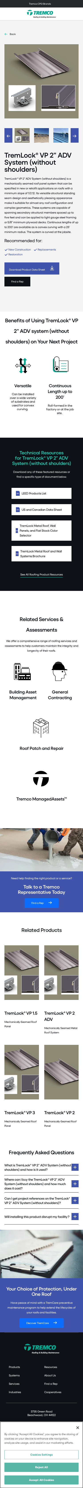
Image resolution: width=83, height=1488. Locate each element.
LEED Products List (41, 493)
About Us (50, 1375)
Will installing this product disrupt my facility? (36, 1217)
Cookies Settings (41, 1457)
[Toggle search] (77, 13)
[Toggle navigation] (41, 3)
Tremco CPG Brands (40, 3)
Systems (14, 1375)
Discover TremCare (37, 1323)
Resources (50, 1367)
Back (13, 34)
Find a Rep (17, 281)
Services (14, 1383)
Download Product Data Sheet (27, 269)
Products (14, 1367)
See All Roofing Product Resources (41, 574)
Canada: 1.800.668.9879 (55, 1422)
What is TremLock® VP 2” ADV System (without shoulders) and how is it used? (37, 1167)
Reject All (41, 1470)
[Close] (78, 1431)
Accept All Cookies (41, 1483)
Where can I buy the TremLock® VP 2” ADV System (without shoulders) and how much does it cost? (35, 1183)
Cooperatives (52, 1392)
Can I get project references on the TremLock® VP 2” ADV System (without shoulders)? (37, 1200)
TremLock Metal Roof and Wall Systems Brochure (41, 553)
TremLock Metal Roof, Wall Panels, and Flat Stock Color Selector (41, 530)
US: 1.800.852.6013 (24, 1422)
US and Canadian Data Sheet (41, 509)
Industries (15, 1392)
